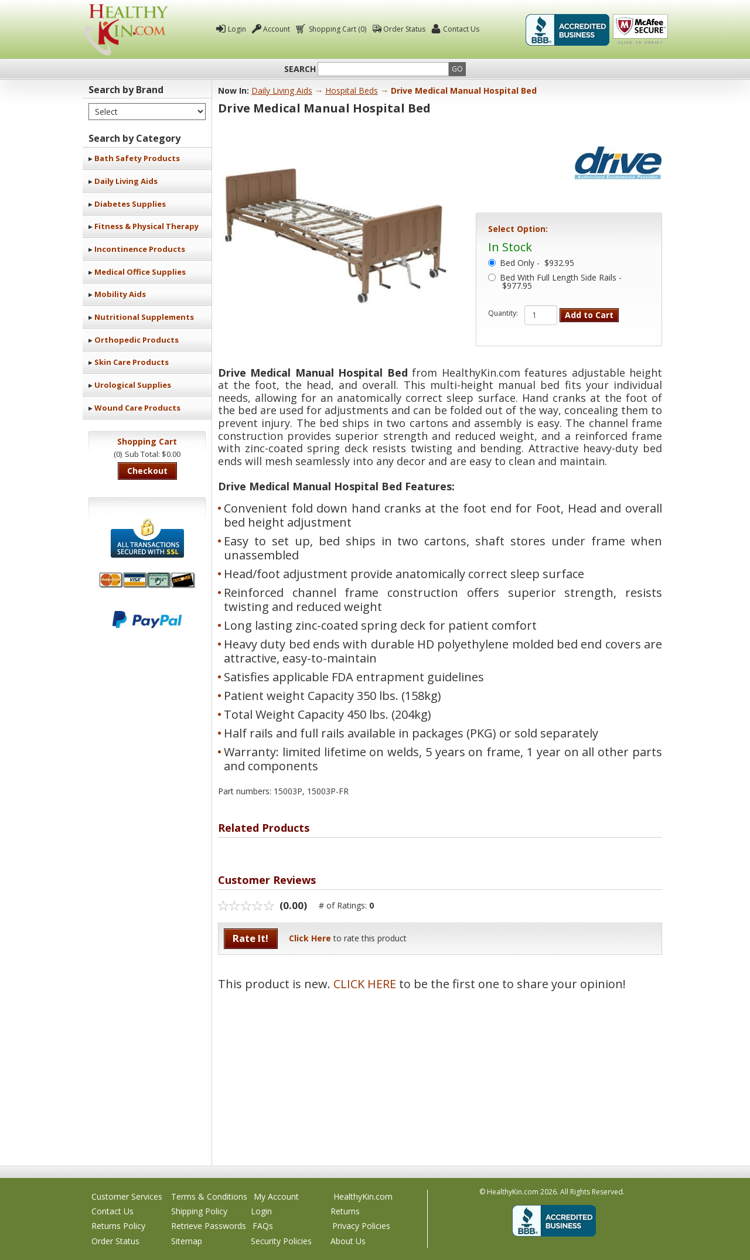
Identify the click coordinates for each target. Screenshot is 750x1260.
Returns (345, 1211)
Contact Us (461, 29)
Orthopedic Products (136, 339)
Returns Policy (118, 1225)
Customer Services (126, 1196)
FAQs (263, 1225)
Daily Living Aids (126, 181)
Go (457, 69)
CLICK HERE (364, 984)
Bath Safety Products (137, 158)
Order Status (404, 29)
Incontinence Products (139, 249)
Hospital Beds (351, 90)
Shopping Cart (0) (336, 29)
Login (237, 29)
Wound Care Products (137, 407)
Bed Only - (537, 263)
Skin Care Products (131, 362)
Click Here (310, 938)
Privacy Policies (361, 1225)
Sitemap (186, 1241)
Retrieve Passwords (208, 1225)
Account (276, 29)
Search (300, 69)
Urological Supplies (132, 385)
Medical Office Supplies (140, 272)
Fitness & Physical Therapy (146, 226)
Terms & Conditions (209, 1196)
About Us (348, 1241)
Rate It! (250, 938)
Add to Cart (589, 314)
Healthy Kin (126, 29)
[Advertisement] (440, 1072)
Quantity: (503, 313)
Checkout (147, 470)
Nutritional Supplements (144, 317)
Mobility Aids (120, 294)
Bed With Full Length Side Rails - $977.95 (561, 282)
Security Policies (281, 1241)
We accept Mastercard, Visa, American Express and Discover (147, 580)
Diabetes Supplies (130, 204)
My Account (276, 1196)
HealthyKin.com (363, 1196)
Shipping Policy (199, 1211)
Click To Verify (640, 30)
